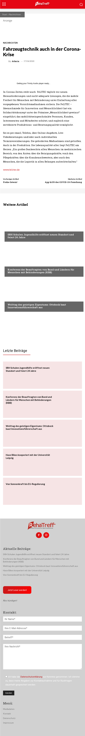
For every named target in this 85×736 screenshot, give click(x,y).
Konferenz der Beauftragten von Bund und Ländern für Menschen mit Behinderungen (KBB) (41, 271)
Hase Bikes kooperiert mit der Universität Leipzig (26, 570)
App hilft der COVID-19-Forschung (63, 182)
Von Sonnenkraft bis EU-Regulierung (25, 484)
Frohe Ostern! (10, 182)
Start (4, 14)
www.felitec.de (11, 169)
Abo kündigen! (10, 600)
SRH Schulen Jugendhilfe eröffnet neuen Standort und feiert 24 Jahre (41, 236)
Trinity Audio (32, 83)
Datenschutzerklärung (31, 676)
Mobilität (13, 299)
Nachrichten (15, 14)
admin (15, 61)
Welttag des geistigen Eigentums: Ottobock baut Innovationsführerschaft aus (37, 306)
